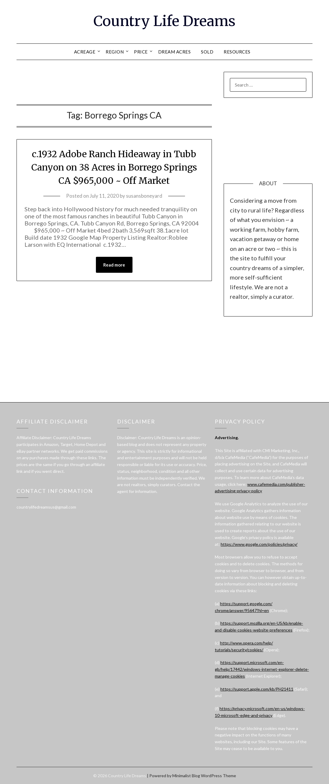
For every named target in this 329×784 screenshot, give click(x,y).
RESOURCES (237, 51)
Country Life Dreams (164, 21)
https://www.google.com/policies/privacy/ (259, 544)
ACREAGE (85, 51)
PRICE (141, 51)
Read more (114, 264)
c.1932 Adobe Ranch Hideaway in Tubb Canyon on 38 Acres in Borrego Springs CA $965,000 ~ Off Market (114, 167)
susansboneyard (144, 196)
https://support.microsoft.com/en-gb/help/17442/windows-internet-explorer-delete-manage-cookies (262, 669)
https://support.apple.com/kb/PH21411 (256, 689)
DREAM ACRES (174, 51)
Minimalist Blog (186, 775)
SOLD (207, 51)
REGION (115, 51)
